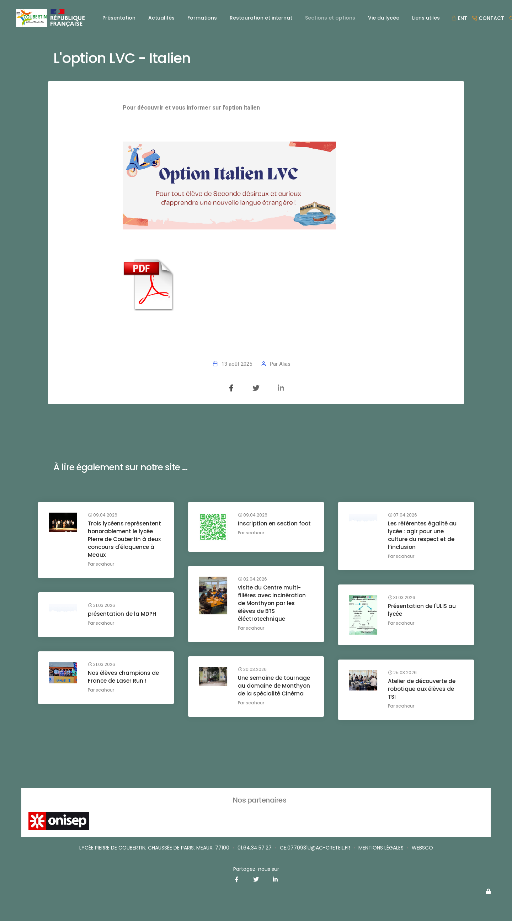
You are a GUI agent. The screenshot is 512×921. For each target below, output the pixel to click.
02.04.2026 (252, 579)
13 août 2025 (237, 364)
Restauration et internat (261, 17)
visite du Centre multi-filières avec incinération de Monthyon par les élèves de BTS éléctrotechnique (272, 603)
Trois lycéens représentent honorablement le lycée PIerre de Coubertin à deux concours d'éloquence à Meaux (124, 539)
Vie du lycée (383, 17)
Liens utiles (426, 17)
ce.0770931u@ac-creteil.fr (315, 847)
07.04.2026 (402, 515)
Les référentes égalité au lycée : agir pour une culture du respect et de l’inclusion (422, 535)
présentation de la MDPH (122, 614)
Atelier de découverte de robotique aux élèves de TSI (421, 688)
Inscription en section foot (274, 523)
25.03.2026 (402, 673)
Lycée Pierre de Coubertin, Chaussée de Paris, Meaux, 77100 (154, 847)
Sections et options (330, 17)
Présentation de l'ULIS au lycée (422, 610)
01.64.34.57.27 (255, 847)
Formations (202, 17)
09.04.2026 (102, 515)
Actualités (161, 17)
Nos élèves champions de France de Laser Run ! (123, 676)
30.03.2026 (252, 669)
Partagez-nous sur (256, 869)
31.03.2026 (401, 597)
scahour (105, 564)
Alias (284, 364)
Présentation (118, 17)
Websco (422, 847)
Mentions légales (381, 847)
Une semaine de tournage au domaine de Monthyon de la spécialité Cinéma (274, 685)
